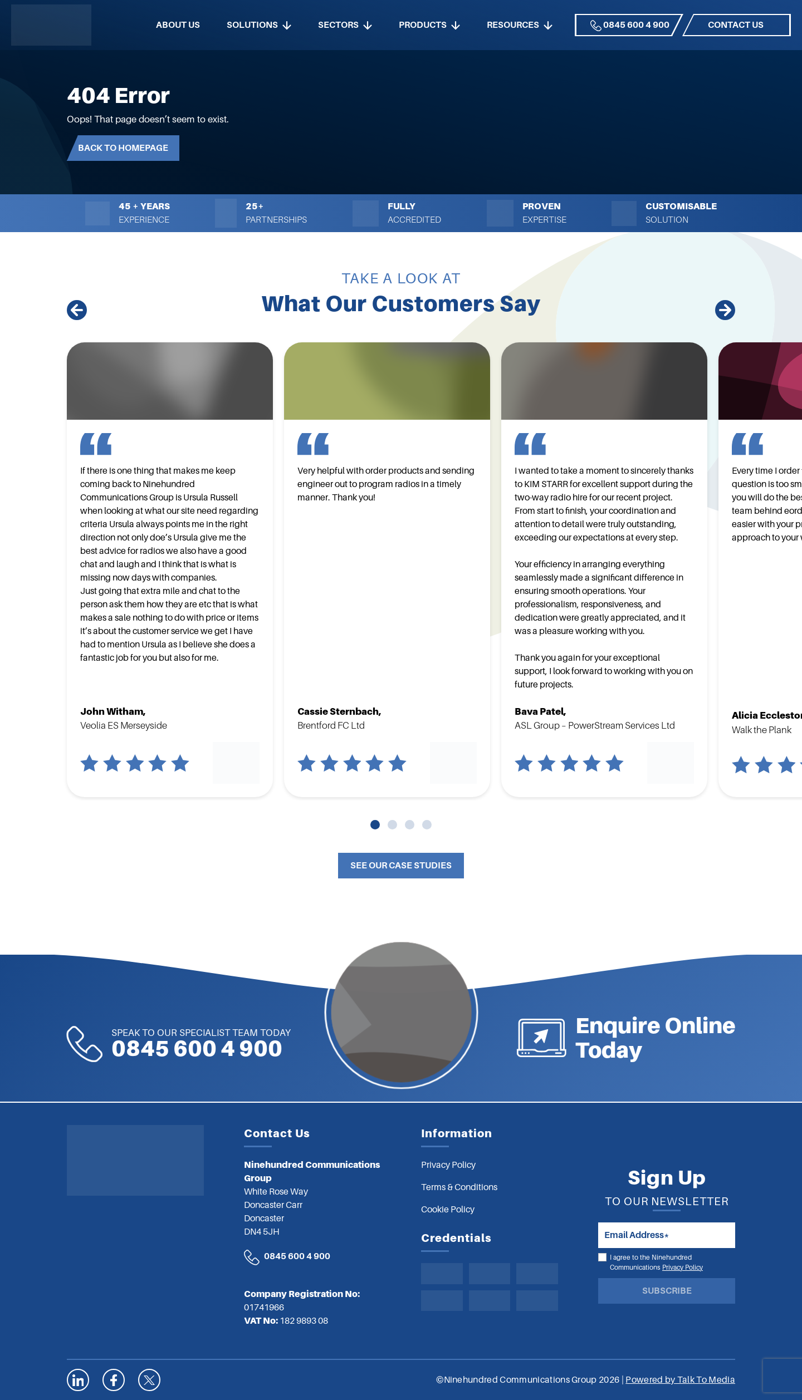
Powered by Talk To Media (680, 1380)
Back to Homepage (123, 148)
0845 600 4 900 (629, 25)
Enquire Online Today (709, 1038)
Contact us (736, 25)
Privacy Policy (682, 1267)
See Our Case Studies (401, 866)
